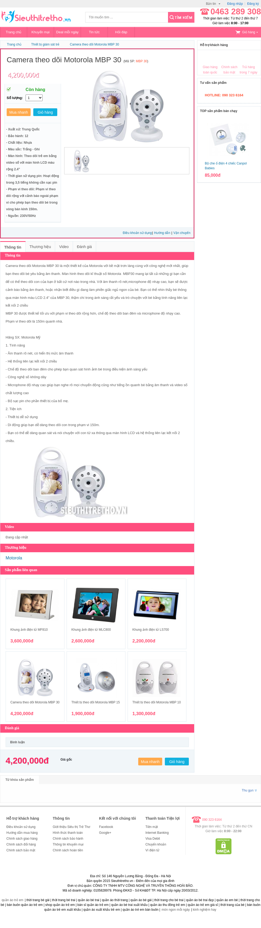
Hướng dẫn (162, 233)
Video (64, 247)
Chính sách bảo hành (68, 838)
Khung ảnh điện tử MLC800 (91, 630)
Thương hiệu (40, 247)
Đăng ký (253, 4)
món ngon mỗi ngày (176, 909)
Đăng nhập (235, 4)
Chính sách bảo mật (20, 850)
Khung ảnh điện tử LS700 (150, 630)
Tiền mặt (151, 827)
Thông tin (12, 247)
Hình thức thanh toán (68, 833)
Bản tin (213, 4)
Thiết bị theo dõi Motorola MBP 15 (95, 702)
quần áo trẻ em (12, 900)
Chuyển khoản (155, 844)
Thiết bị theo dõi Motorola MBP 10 (156, 702)
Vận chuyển (181, 233)
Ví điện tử (152, 850)
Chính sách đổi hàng (21, 844)
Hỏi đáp (121, 32)
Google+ (105, 833)
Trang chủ (14, 32)
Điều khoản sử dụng (137, 233)
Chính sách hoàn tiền (68, 850)
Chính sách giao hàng (22, 838)
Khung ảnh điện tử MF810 (29, 630)
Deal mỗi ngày (67, 32)
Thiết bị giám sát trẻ (45, 44)
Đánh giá (84, 247)
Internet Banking (157, 833)
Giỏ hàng (246, 32)
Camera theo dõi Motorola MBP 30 (94, 44)
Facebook (106, 827)
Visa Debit (152, 838)
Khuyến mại (40, 32)
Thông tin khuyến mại (68, 844)
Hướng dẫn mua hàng (22, 833)
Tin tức (94, 32)
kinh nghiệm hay (204, 909)
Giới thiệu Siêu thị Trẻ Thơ (71, 827)
